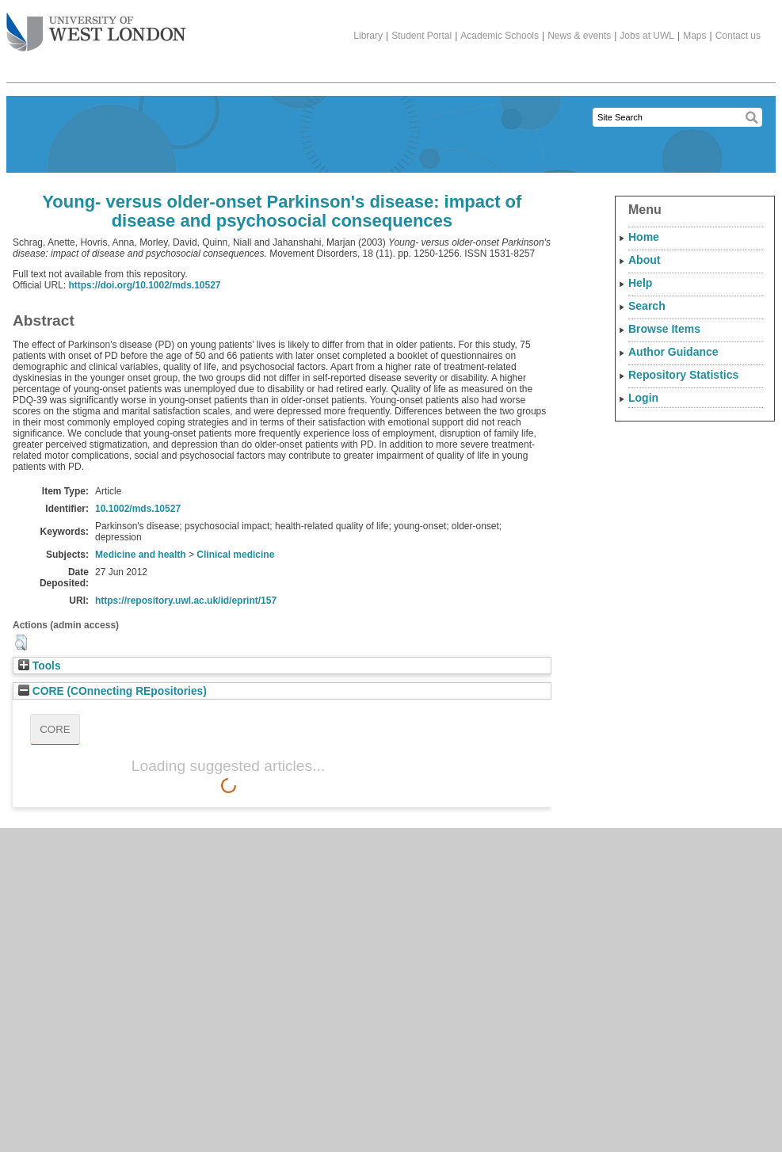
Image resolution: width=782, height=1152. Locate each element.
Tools (39, 666)
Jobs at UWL (647, 35)
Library (368, 35)
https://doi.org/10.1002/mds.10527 (144, 285)
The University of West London (96, 26)
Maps (694, 35)
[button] (21, 642)
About (644, 260)
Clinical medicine (235, 554)
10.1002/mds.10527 (138, 508)
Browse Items (664, 328)
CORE (55, 729)
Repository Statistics (683, 374)
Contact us (738, 35)
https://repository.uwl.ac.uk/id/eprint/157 (186, 600)
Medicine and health (140, 554)
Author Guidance (673, 351)
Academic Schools (499, 35)
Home (643, 237)
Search (647, 305)
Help (640, 283)
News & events (579, 35)
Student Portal (421, 35)
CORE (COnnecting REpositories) (112, 691)
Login (643, 397)
